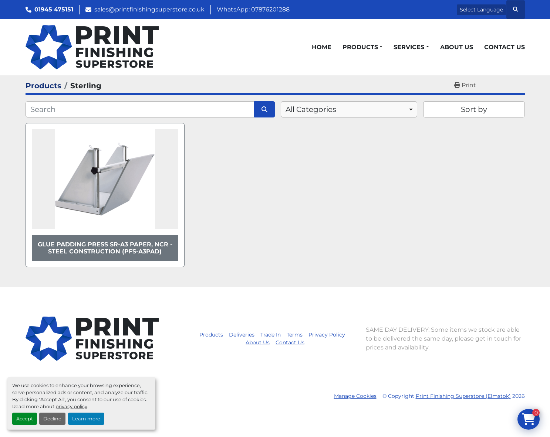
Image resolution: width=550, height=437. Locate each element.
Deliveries (241, 334)
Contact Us (504, 47)
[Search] (140, 109)
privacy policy (71, 406)
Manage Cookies (355, 396)
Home (321, 47)
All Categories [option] (311, 109)
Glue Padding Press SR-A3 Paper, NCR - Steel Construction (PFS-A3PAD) (105, 248)
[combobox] (349, 109)
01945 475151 (53, 9)
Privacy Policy (326, 334)
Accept (24, 418)
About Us (456, 47)
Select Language (481, 9)
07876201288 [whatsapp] (270, 9)
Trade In (270, 334)
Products (360, 47)
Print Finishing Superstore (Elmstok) (463, 396)
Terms (295, 334)
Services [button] (409, 47)
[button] (362, 47)
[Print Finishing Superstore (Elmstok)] (92, 338)
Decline (52, 418)
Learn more (86, 418)
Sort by (474, 109)
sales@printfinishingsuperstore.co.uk (149, 9)
